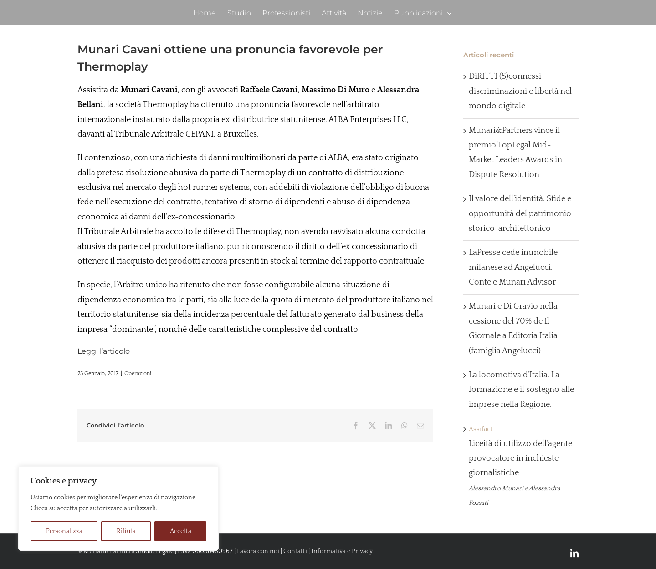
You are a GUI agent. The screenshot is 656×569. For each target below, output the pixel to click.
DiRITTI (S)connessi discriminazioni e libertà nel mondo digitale (520, 91)
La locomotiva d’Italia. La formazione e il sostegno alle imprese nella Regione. (521, 390)
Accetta (180, 531)
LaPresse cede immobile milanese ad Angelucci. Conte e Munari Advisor (513, 267)
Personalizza (64, 531)
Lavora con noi (258, 551)
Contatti (295, 551)
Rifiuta (126, 531)
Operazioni (137, 373)
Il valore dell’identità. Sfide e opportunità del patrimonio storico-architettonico (520, 213)
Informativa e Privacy (342, 551)
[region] (118, 508)
